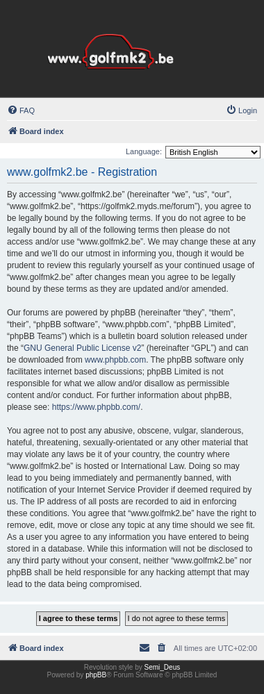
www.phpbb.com (115, 360)
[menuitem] (21, 110)
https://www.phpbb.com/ (96, 407)
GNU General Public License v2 (82, 348)
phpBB (95, 675)
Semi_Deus (163, 667)
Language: (144, 151)
